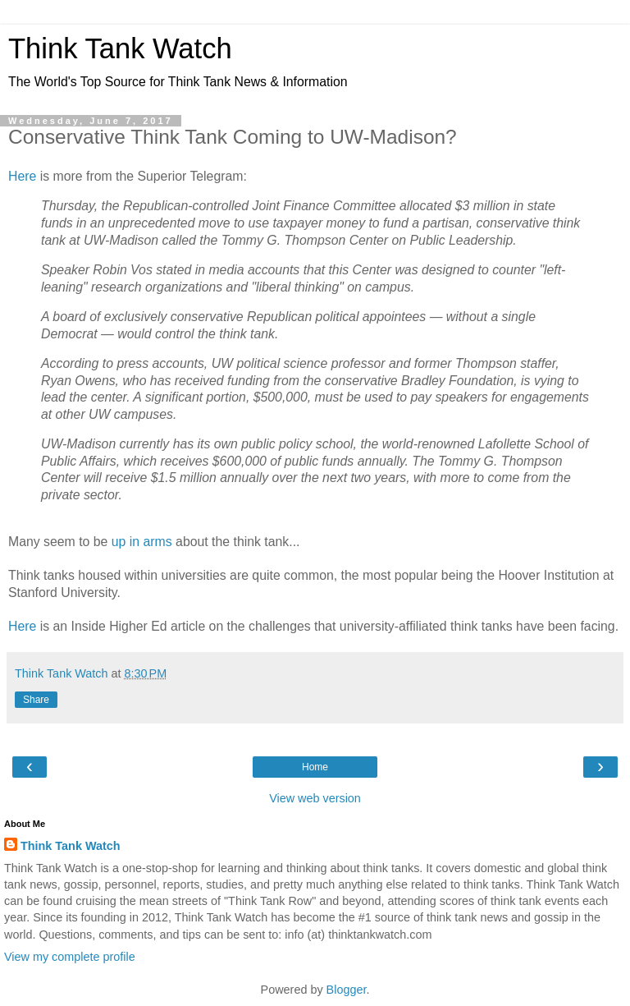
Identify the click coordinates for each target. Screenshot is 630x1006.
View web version (315, 798)
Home (315, 767)
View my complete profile (69, 956)
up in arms (142, 542)
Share (36, 699)
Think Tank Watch (120, 48)
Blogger (346, 989)
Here (22, 176)
